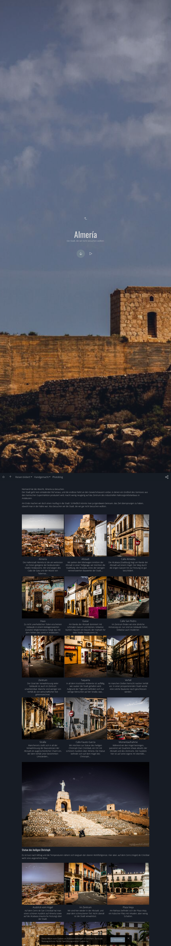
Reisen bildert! (22, 477)
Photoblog (57, 477)
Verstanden (118, 939)
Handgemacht (41, 477)
